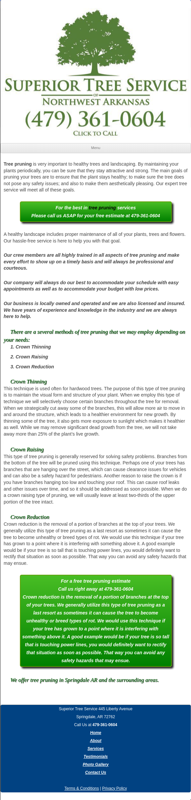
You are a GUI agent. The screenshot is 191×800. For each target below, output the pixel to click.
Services (96, 748)
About (95, 740)
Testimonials (96, 756)
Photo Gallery (95, 764)
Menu (95, 148)
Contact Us (95, 772)
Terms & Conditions (81, 788)
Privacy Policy (114, 788)
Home (95, 732)
